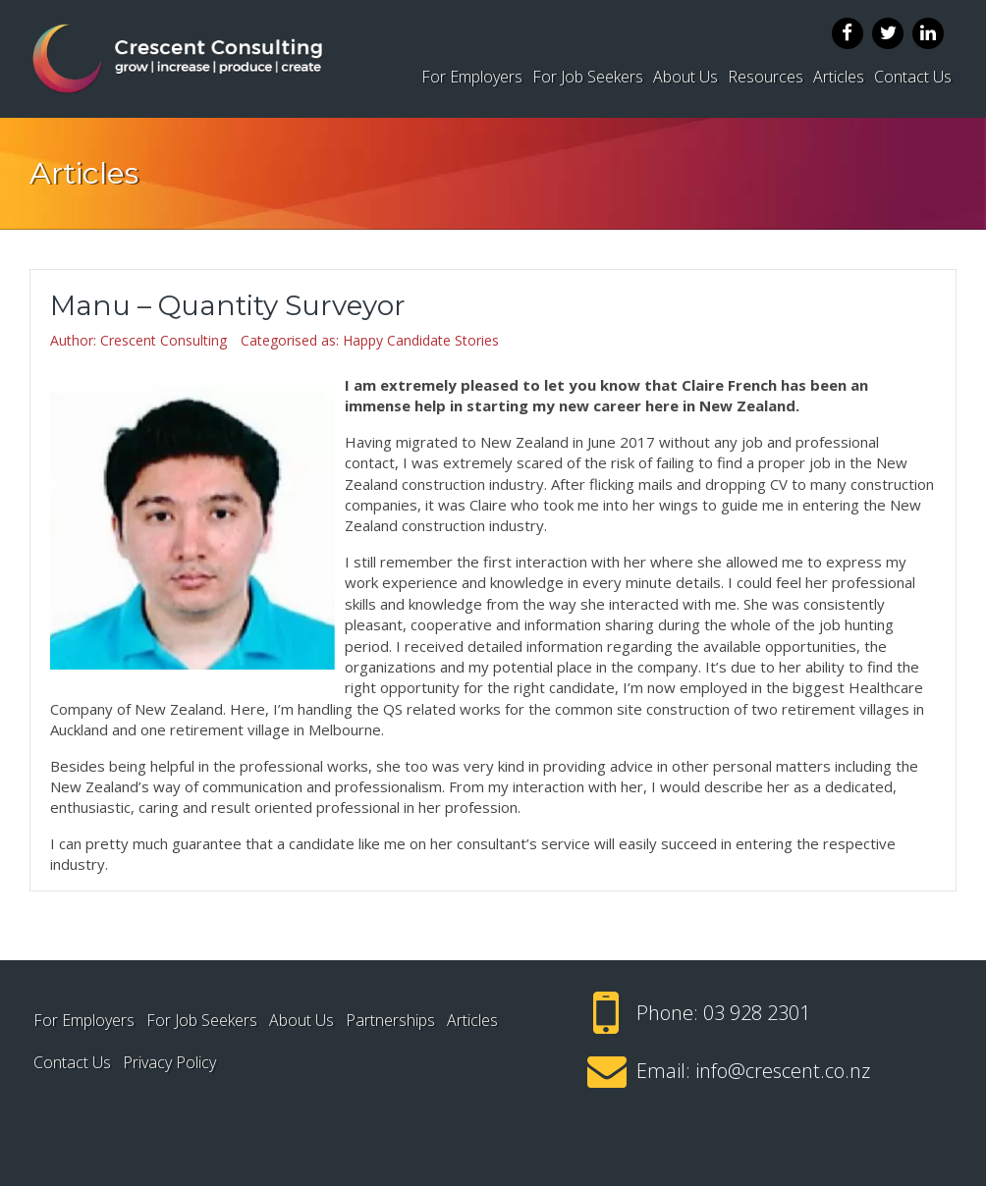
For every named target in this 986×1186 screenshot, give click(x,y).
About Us (685, 76)
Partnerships (390, 1020)
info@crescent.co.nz (782, 1070)
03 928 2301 (756, 1012)
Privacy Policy (169, 1062)
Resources (765, 76)
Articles (838, 76)
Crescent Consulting (163, 340)
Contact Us (913, 76)
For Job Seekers (587, 76)
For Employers (471, 76)
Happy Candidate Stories (421, 340)
